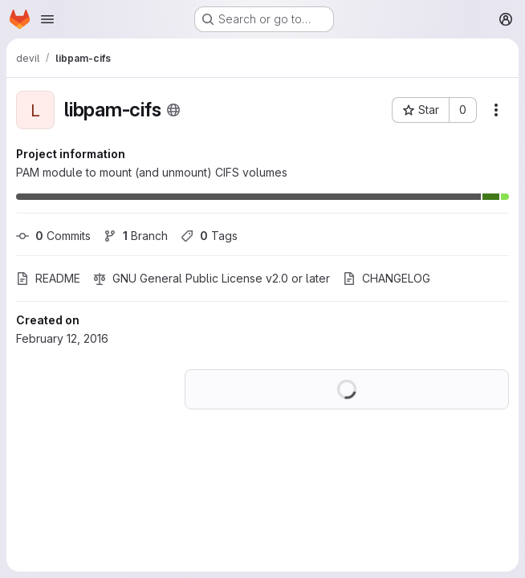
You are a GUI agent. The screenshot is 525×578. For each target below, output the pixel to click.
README (48, 278)
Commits (53, 235)
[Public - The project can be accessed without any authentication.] (173, 110)
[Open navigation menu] (47, 19)
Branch (136, 235)
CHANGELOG (386, 278)
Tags (209, 235)
